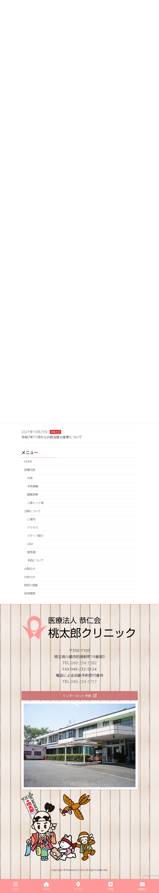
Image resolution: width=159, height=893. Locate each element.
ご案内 (31, 519)
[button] (79, 695)
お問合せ (29, 568)
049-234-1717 (84, 681)
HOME (28, 461)
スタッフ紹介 (35, 536)
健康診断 (32, 494)
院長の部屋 (31, 585)
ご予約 (110, 886)
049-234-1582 (84, 662)
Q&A (30, 544)
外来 (29, 478)
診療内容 (29, 470)
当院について (32, 511)
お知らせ (55, 431)
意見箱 (31, 552)
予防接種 (32, 486)
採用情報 (29, 593)
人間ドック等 (35, 503)
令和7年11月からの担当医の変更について (51, 437)
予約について (35, 560)
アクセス (32, 527)
